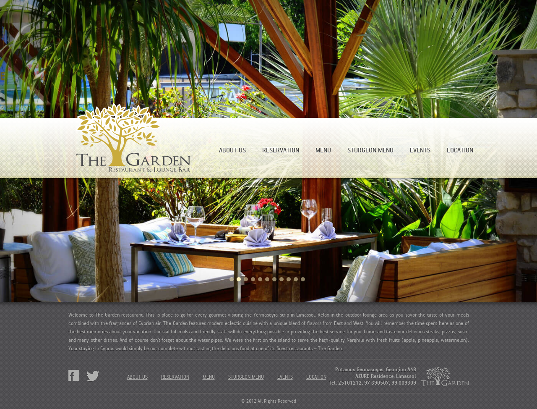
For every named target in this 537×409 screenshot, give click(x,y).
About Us (232, 150)
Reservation (281, 150)
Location (460, 150)
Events (420, 150)
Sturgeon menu (370, 150)
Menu (323, 150)
